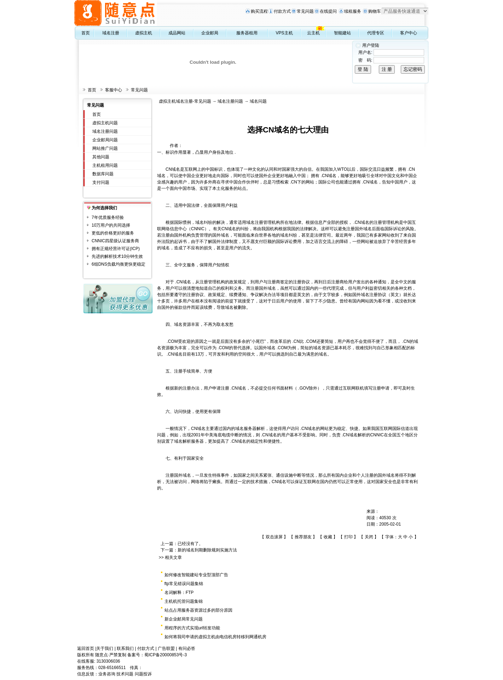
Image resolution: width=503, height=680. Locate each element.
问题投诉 (143, 674)
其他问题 (100, 156)
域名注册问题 (105, 131)
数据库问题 (103, 173)
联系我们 (125, 648)
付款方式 (282, 11)
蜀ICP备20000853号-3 (165, 654)
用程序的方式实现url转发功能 (192, 627)
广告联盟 (166, 648)
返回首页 (85, 648)
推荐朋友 (303, 536)
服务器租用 (247, 32)
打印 (348, 536)
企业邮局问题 (105, 139)
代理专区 (375, 32)
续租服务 (352, 11)
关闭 (369, 536)
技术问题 (124, 674)
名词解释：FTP (179, 592)
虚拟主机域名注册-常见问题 (185, 101)
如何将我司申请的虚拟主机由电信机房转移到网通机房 (215, 636)
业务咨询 (106, 674)
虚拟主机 (143, 32)
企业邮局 (209, 32)
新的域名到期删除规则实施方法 (207, 550)
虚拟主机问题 (105, 122)
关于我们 (104, 648)
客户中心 (408, 32)
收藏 (328, 536)
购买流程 (259, 11)
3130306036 (108, 661)
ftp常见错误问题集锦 (183, 583)
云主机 (313, 32)
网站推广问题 (105, 148)
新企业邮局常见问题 (183, 619)
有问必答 (186, 648)
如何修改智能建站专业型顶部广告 (196, 574)
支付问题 (100, 182)
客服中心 (113, 89)
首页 (85, 32)
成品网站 (176, 32)
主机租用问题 (105, 165)
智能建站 (342, 32)
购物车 (374, 11)
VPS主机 (284, 32)
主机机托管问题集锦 (183, 601)
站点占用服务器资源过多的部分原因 (198, 610)
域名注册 (110, 32)
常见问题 (305, 11)
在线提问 (328, 11)
